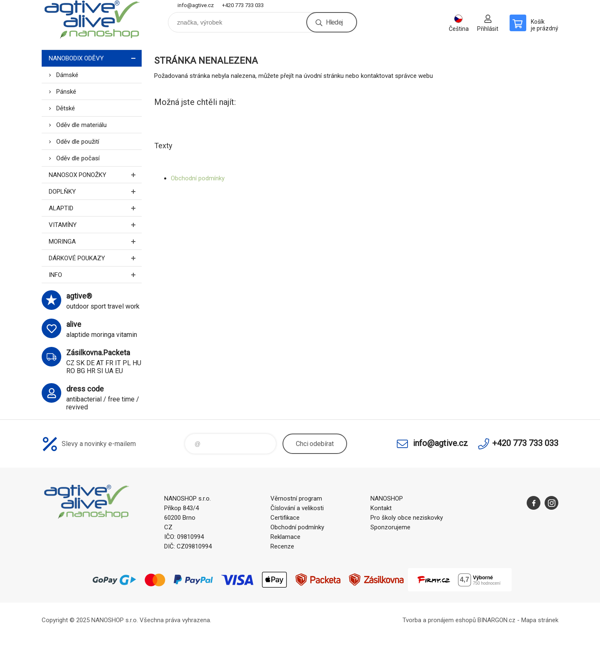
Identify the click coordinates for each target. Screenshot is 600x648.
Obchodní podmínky (198, 178)
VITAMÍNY (95, 225)
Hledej (334, 22)
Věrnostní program (296, 498)
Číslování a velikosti (297, 508)
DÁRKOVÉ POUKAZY (95, 258)
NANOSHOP (386, 498)
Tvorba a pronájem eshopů (439, 620)
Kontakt (381, 508)
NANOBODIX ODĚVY (95, 58)
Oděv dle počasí (78, 158)
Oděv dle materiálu (81, 125)
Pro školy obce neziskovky (406, 517)
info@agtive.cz (196, 5)
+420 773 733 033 (243, 5)
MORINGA (95, 241)
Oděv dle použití (77, 141)
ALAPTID (95, 208)
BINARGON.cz (496, 620)
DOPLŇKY (95, 191)
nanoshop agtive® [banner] (92, 19)
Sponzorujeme (390, 527)
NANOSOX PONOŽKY (95, 175)
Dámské (67, 75)
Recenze (282, 546)
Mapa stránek (539, 620)
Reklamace (285, 537)
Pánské (66, 91)
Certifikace (285, 517)
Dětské (65, 108)
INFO (95, 275)
